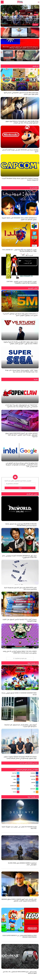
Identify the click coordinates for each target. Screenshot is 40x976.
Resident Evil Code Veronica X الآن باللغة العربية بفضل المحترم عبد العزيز (19, 219)
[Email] (10, 779)
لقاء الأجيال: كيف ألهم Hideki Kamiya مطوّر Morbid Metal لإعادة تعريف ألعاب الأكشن (19, 900)
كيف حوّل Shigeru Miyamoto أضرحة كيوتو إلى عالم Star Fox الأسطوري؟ (19, 556)
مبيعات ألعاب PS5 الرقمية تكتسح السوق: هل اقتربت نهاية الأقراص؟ (20, 620)
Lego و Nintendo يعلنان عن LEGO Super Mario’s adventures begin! (19, 936)
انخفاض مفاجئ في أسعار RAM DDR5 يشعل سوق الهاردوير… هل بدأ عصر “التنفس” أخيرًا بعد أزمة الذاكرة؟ (21, 435)
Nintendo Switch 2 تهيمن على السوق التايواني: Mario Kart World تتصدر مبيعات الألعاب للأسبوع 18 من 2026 (20, 47)
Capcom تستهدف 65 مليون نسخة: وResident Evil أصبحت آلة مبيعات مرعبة (20, 179)
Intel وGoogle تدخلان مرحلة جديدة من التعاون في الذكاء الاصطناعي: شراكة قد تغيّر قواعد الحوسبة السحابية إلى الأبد (22, 465)
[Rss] (29, 792)
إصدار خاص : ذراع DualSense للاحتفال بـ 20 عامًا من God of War (20, 972)
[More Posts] (20, 658)
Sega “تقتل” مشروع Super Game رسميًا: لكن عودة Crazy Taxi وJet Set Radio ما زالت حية (21, 371)
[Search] (2, 2)
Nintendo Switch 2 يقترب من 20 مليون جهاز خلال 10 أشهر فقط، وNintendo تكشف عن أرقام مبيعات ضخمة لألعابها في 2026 (20, 35)
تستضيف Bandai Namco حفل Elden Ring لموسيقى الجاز (22, 864)
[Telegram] (10, 789)
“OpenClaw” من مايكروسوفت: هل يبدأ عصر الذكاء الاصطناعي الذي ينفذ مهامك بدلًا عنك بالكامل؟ (21, 406)
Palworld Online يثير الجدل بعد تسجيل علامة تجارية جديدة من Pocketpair (21, 525)
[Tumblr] (10, 782)
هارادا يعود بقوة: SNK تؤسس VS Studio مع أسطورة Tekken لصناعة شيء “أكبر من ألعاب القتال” (21, 343)
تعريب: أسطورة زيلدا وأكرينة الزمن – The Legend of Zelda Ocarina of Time (19, 250)
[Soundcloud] (10, 785)
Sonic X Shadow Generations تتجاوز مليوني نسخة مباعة (19, 694)
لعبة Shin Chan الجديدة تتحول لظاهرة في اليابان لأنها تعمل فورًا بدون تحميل (21, 93)
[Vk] (29, 785)
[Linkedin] (29, 782)
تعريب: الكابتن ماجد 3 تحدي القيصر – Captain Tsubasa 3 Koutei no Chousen (22, 282)
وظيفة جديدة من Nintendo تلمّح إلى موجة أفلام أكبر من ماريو (20, 150)
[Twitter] (10, 773)
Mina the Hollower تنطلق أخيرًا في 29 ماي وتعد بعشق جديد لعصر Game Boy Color (20, 652)
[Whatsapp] (29, 789)
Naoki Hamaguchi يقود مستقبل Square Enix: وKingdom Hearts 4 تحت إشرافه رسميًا (21, 59)
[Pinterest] (10, 776)
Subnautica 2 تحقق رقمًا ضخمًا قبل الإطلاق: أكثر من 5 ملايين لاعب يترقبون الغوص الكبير (20, 314)
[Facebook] (29, 773)
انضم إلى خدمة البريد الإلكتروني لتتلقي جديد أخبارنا (18, 481)
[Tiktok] (10, 792)
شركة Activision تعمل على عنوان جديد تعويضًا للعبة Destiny (19, 827)
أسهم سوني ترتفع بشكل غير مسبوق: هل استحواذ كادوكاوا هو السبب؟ (20, 725)
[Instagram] (29, 776)
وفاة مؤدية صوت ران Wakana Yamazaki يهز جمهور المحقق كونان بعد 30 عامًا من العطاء (22, 122)
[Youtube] (29, 779)
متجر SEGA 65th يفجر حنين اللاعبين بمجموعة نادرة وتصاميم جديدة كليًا (20, 588)
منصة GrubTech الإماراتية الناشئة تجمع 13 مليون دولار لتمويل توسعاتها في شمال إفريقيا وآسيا (20, 757)
